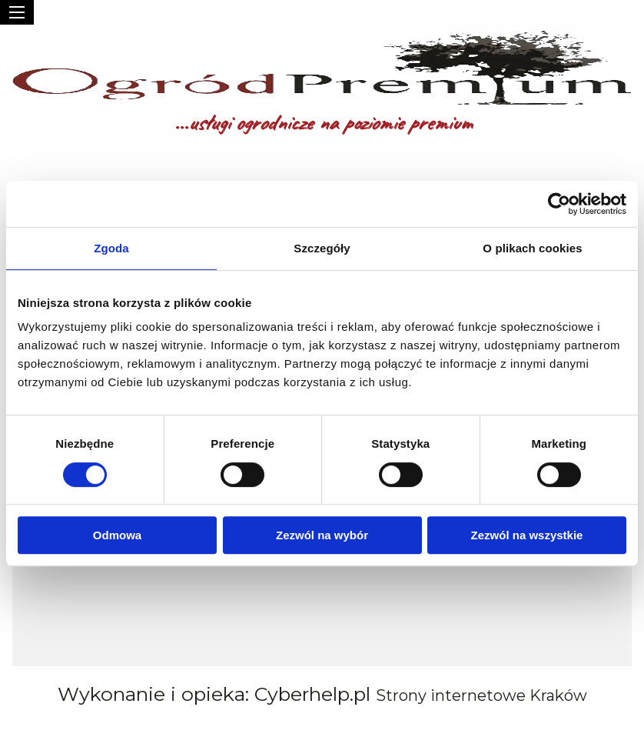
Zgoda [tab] (111, 248)
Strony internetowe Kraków (481, 695)
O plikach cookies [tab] (532, 248)
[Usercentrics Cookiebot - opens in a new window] (559, 203)
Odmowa (117, 535)
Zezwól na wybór (322, 535)
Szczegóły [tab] (322, 248)
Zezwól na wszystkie (527, 535)
